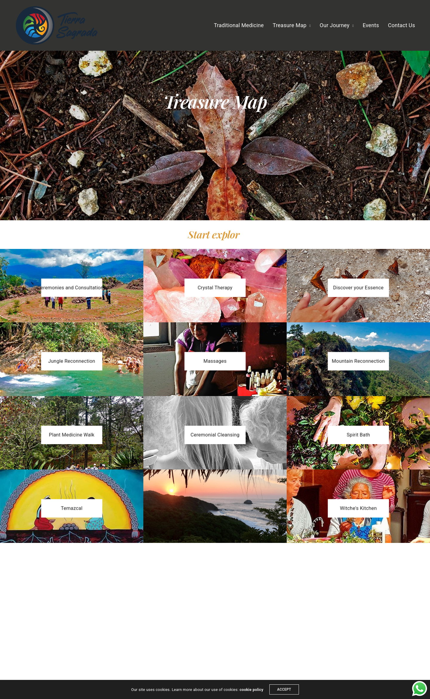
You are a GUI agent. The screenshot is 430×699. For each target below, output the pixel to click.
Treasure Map (289, 25)
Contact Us (401, 25)
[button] (72, 288)
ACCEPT (284, 689)
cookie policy (251, 689)
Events (371, 25)
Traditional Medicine (239, 25)
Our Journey (335, 25)
